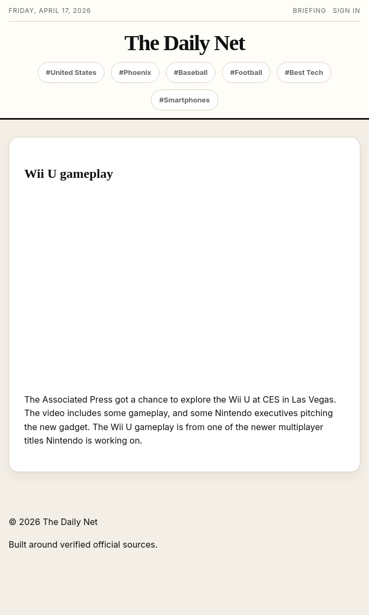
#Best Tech (304, 72)
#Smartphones (184, 99)
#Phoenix (135, 72)
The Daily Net (184, 42)
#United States (71, 72)
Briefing (309, 10)
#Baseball (191, 72)
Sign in (346, 10)
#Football (246, 72)
